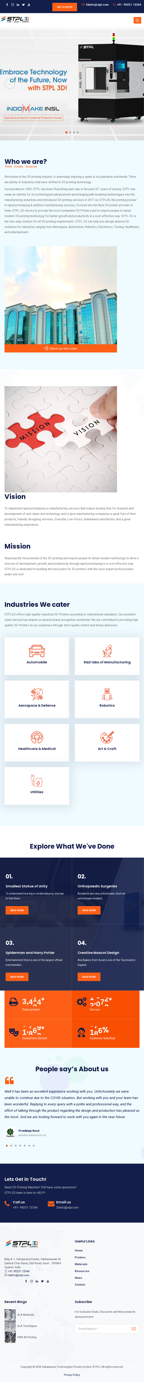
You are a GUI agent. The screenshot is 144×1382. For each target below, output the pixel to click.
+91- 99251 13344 (129, 4)
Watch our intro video (60, 348)
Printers (80, 1257)
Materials (81, 1264)
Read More (17, 910)
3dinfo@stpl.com (97, 4)
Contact (80, 1284)
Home (79, 1250)
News (78, 1278)
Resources (82, 1271)
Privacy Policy (72, 1374)
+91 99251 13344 (18, 1271)
